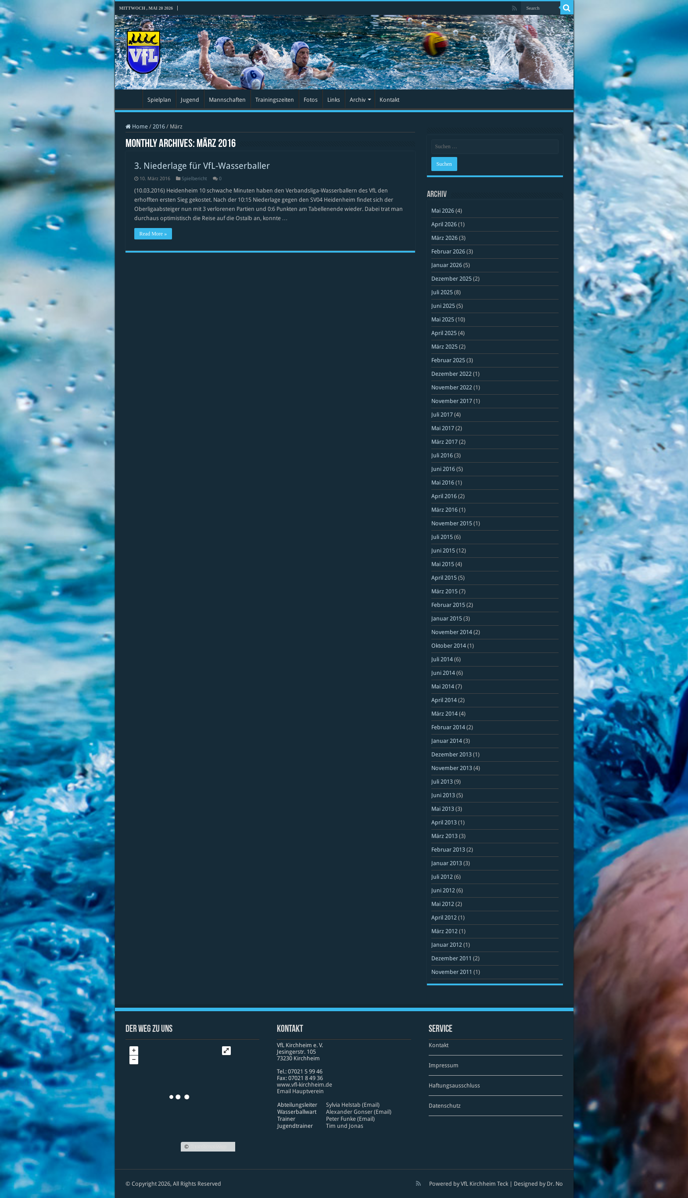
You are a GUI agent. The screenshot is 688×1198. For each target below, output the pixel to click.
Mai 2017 (442, 428)
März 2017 (444, 442)
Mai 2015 (442, 564)
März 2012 (444, 931)
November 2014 (451, 632)
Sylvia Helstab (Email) (353, 1105)
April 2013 (444, 822)
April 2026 (444, 224)
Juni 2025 (443, 306)
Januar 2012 (446, 944)
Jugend (190, 99)
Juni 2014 (443, 673)
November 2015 (451, 523)
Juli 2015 (442, 537)
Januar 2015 (446, 618)
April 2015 (444, 577)
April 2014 (444, 700)
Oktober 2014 (448, 645)
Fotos (311, 99)
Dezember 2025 (451, 278)
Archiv (358, 99)
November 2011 (451, 972)
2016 (159, 126)
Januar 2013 (446, 863)
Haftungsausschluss (454, 1085)
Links (333, 99)
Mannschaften (227, 99)
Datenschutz (445, 1105)
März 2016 (444, 509)
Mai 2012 (442, 904)
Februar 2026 (448, 251)
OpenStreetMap (208, 1147)
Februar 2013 (448, 849)
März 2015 (444, 591)
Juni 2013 (443, 795)
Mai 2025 (442, 319)
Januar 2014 (446, 741)
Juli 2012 (442, 877)
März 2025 (444, 346)
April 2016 (444, 496)
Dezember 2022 (451, 374)
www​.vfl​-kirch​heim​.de (304, 1084)
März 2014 (444, 713)
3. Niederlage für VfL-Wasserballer (202, 165)
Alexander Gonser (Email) (358, 1112)
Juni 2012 (443, 890)
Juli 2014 (442, 659)
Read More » (153, 234)
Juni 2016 (443, 469)
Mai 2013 (442, 809)
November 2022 (451, 387)
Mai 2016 (442, 482)
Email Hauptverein (300, 1091)
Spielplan (159, 99)
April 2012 (444, 917)
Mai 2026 (442, 210)
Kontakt (389, 99)
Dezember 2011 (451, 958)
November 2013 (451, 768)
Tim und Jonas (344, 1126)
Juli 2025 (442, 292)
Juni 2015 (443, 550)
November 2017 (451, 401)
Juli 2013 (442, 781)
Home (136, 126)
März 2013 (444, 836)
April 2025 (444, 333)
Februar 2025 (448, 360)
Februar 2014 (448, 727)
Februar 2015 (448, 605)
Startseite (130, 98)
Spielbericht (194, 179)
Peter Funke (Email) (350, 1119)
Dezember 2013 (451, 754)
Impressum (444, 1065)
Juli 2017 (442, 414)
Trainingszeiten (274, 99)
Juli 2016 (442, 455)
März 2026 (444, 238)
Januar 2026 (446, 265)
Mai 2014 (442, 686)
